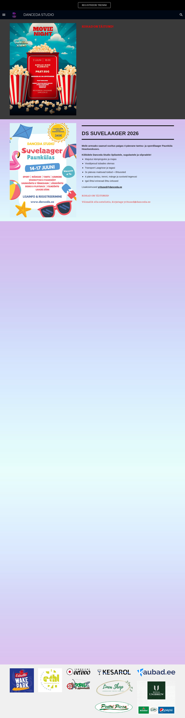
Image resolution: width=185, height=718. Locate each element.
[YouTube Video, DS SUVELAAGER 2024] (50, 391)
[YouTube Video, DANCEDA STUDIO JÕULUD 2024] (50, 439)
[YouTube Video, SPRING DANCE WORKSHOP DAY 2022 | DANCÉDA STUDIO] (50, 590)
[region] (92, 5)
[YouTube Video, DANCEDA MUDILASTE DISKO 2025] (50, 246)
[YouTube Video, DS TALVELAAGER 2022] (135, 492)
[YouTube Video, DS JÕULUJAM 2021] (135, 638)
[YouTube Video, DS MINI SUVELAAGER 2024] (50, 343)
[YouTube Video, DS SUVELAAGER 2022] (135, 541)
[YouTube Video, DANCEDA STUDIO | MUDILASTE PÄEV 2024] (50, 492)
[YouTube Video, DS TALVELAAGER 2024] (50, 541)
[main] (127, 26)
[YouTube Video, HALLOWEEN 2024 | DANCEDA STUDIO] (135, 247)
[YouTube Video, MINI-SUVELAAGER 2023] (135, 442)
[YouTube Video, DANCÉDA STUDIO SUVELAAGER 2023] (135, 394)
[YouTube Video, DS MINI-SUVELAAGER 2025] (135, 296)
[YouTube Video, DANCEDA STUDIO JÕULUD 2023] (135, 345)
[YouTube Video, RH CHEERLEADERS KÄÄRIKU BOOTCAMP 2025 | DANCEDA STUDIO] (50, 294)
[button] (4, 14)
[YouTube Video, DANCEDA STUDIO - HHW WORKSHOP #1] (50, 638)
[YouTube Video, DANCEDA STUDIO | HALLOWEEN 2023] (135, 590)
